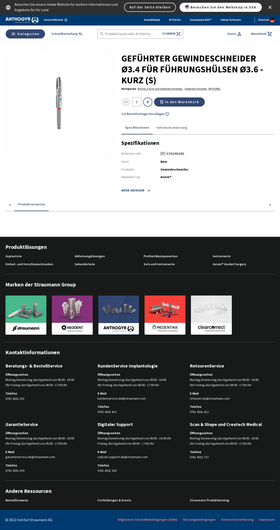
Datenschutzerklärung (237, 519)
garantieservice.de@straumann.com (30, 457)
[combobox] (131, 34)
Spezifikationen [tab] (137, 127)
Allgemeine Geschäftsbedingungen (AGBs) (148, 519)
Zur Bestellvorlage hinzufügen (145, 114)
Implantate (13, 256)
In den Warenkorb (179, 101)
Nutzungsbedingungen (199, 519)
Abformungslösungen (90, 256)
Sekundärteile (85, 264)
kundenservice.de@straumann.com (122, 399)
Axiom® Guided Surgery (229, 264)
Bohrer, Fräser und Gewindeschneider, (160, 89)
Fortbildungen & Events (114, 500)
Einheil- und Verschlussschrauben (29, 264)
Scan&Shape (152, 20)
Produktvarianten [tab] (22, 204)
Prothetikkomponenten (161, 256)
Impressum (267, 519)
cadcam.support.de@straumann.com (123, 457)
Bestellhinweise (16, 500)
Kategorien (25, 33)
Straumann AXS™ (200, 20)
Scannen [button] (171, 33)
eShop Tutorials (230, 20)
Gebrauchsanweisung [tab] (171, 127)
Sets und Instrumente (159, 264)
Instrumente (222, 256)
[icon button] (270, 7)
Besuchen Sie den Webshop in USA (220, 7)
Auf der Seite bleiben (150, 7)
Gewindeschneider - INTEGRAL (203, 89)
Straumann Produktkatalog (209, 500)
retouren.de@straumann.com (210, 399)
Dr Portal (175, 20)
